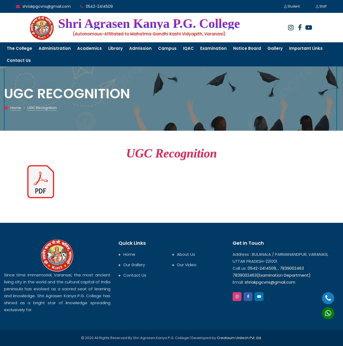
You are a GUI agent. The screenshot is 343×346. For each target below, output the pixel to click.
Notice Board (247, 48)
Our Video (184, 265)
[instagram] (290, 27)
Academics (89, 48)
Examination (213, 48)
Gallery (275, 48)
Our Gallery (131, 265)
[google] (308, 27)
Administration (55, 48)
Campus (167, 48)
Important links (306, 48)
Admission (140, 48)
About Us (183, 254)
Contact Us (132, 275)
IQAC (188, 48)
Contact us (19, 60)
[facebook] (299, 27)
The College (19, 48)
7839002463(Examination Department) (272, 275)
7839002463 (292, 268)
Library (115, 48)
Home (15, 107)
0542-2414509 (99, 6)
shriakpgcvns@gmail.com (47, 6)
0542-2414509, (262, 268)
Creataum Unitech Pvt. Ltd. (239, 337)
